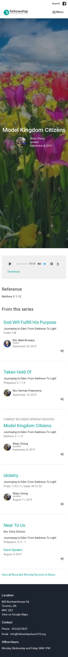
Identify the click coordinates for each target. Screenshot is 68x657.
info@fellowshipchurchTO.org (28, 634)
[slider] (21, 264)
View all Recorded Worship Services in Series (28, 574)
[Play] (10, 264)
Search (56, 3)
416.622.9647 (19, 628)
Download (13, 271)
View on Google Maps (15, 614)
